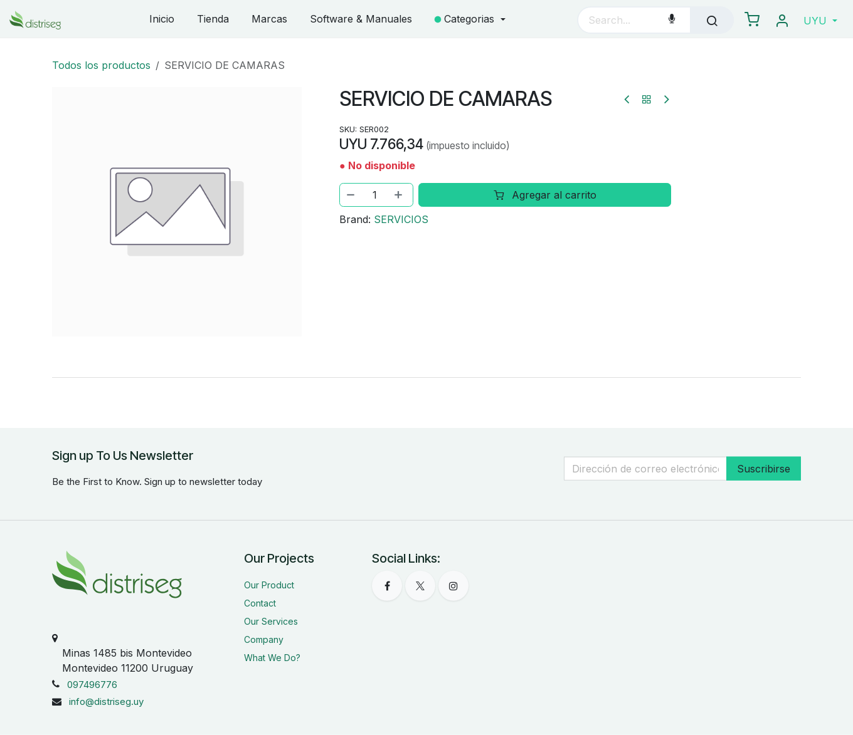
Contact (260, 603)
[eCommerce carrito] (752, 20)
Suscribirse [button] (763, 468)
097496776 (92, 685)
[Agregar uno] (399, 195)
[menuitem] (162, 20)
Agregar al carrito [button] (544, 195)
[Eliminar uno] (351, 195)
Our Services (271, 621)
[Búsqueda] (712, 20)
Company (263, 639)
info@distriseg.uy (106, 701)
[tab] (426, 377)
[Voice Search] (672, 20)
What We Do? (272, 657)
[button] (820, 20)
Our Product (269, 585)
